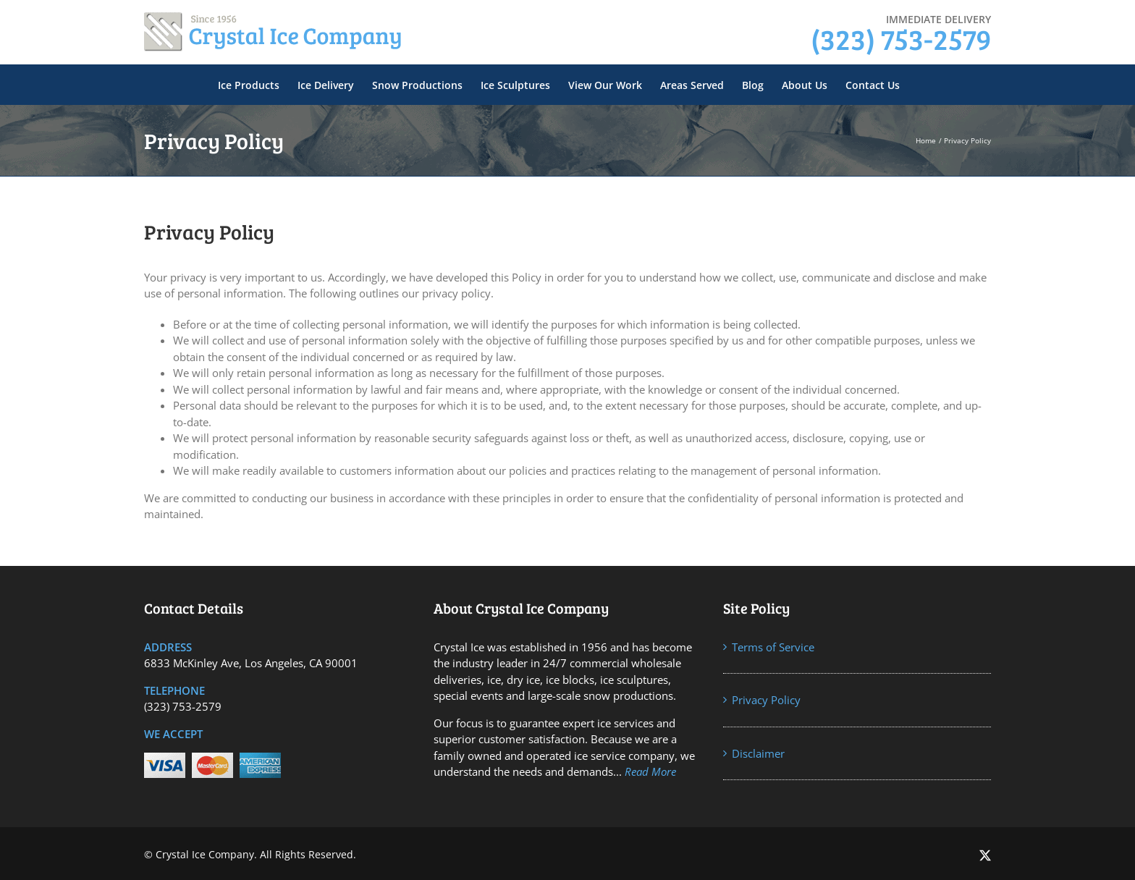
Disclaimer (758, 753)
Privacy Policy (766, 700)
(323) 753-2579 (901, 38)
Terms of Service (773, 647)
